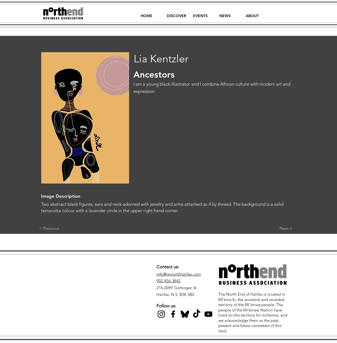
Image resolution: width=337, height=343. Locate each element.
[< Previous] (56, 228)
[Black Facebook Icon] (173, 314)
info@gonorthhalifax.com (178, 274)
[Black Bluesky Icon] (185, 314)
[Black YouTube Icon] (208, 314)
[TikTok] (196, 314)
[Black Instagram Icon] (161, 314)
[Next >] (279, 228)
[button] (176, 13)
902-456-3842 (168, 280)
